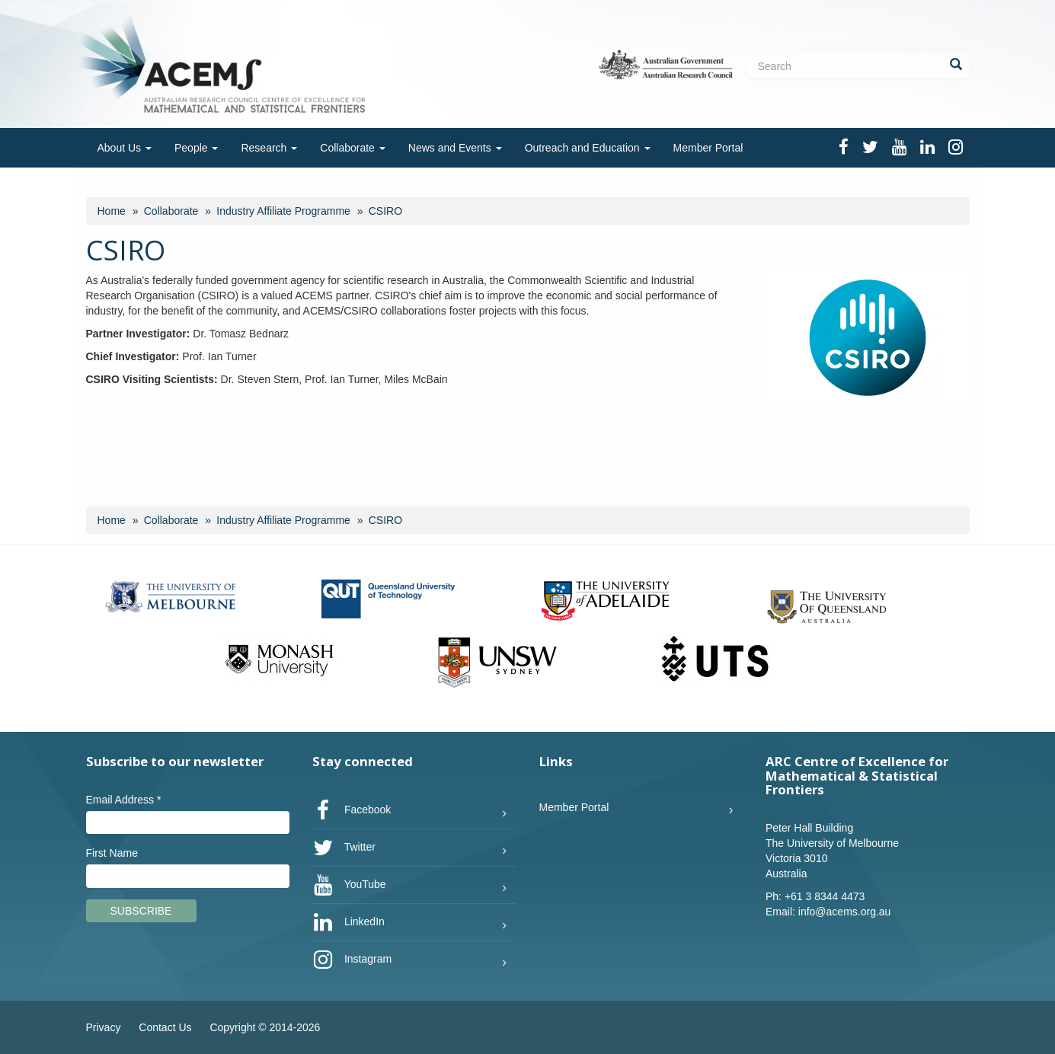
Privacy (103, 1027)
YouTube (349, 885)
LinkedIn (348, 922)
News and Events (455, 148)
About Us (125, 148)
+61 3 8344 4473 (825, 896)
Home (112, 211)
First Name (112, 853)
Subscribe (141, 911)
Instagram (352, 959)
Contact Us (165, 1027)
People (196, 148)
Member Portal (708, 148)
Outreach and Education (588, 148)
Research (269, 148)
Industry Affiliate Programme (283, 211)
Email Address (123, 800)
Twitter (344, 847)
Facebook (351, 810)
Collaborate (352, 148)
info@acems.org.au (844, 911)
